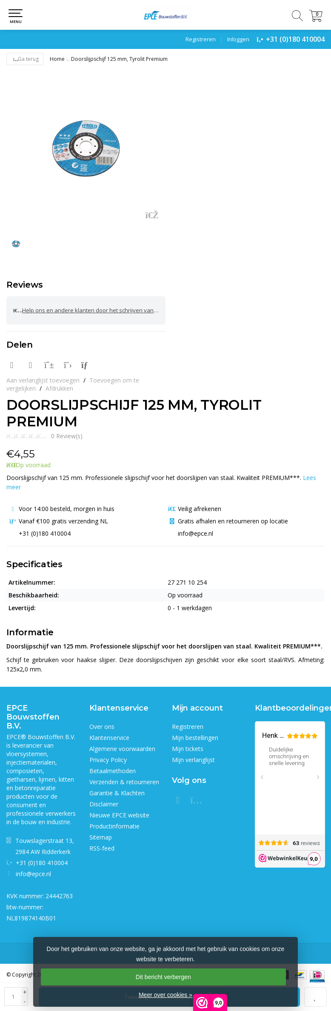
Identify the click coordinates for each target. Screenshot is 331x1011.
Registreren (200, 39)
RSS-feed (101, 848)
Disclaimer (103, 804)
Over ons (101, 727)
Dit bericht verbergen (163, 977)
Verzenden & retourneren (124, 782)
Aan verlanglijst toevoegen (43, 380)
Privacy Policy (108, 760)
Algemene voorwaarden (122, 749)
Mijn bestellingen (195, 738)
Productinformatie (114, 826)
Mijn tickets (187, 749)
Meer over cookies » (165, 994)
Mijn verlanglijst (193, 760)
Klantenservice (109, 738)
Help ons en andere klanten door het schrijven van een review (89, 310)
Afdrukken (59, 388)
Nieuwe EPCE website (119, 815)
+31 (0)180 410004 (295, 39)
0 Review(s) (67, 436)
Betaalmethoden (112, 771)
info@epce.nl (33, 874)
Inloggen (238, 39)
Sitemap (100, 837)
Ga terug (25, 59)
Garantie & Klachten (117, 793)
